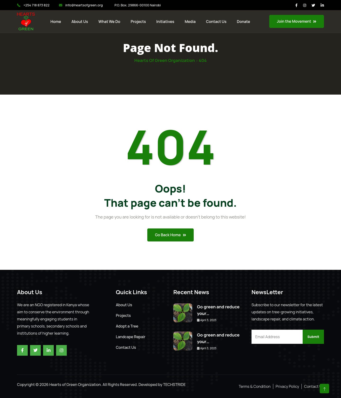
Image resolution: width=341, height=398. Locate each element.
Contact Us (126, 347)
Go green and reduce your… (218, 310)
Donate (243, 21)
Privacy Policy (287, 386)
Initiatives (165, 21)
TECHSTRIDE (174, 384)
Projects (138, 21)
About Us (80, 21)
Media (190, 21)
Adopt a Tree (127, 326)
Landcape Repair (130, 336)
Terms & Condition (255, 386)
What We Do (109, 21)
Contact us (216, 21)
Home (55, 21)
